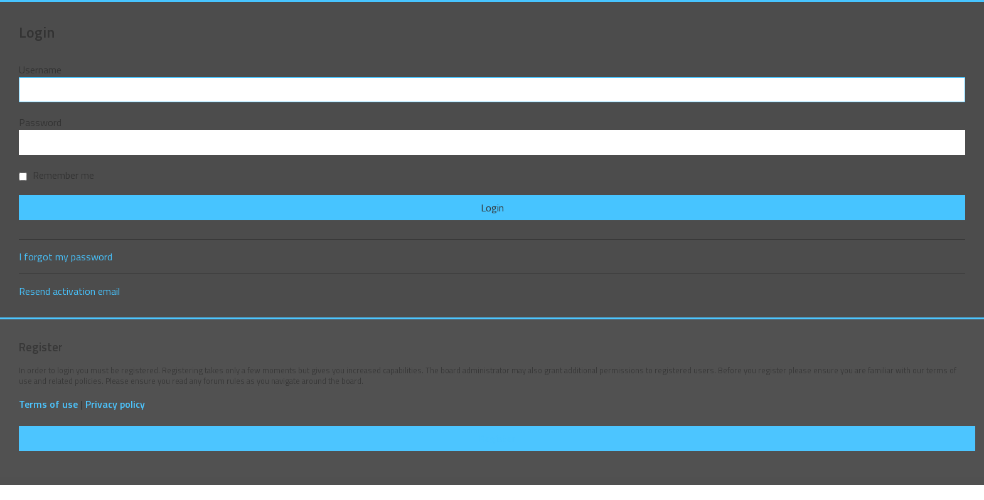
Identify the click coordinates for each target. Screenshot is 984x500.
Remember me (56, 175)
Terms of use (48, 404)
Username (40, 69)
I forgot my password (65, 256)
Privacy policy (115, 404)
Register (497, 438)
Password (40, 122)
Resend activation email (69, 291)
